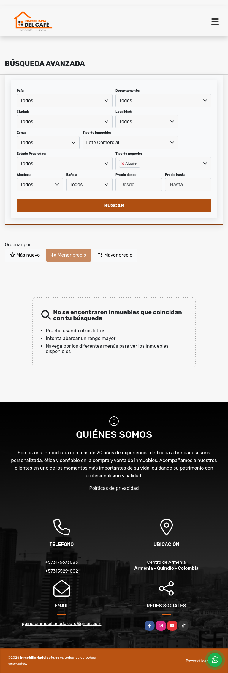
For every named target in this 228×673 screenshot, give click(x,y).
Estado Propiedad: (31, 154)
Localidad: (123, 112)
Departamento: (127, 91)
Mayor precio (115, 255)
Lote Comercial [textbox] (102, 142)
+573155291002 (61, 571)
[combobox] (65, 100)
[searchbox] (121, 173)
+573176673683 (61, 562)
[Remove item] (123, 164)
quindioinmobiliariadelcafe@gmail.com (62, 623)
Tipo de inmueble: (97, 133)
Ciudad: (23, 112)
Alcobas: (24, 175)
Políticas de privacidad (114, 488)
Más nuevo (25, 255)
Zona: (21, 133)
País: (20, 91)
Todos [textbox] (26, 100)
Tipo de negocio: (128, 154)
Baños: (71, 175)
